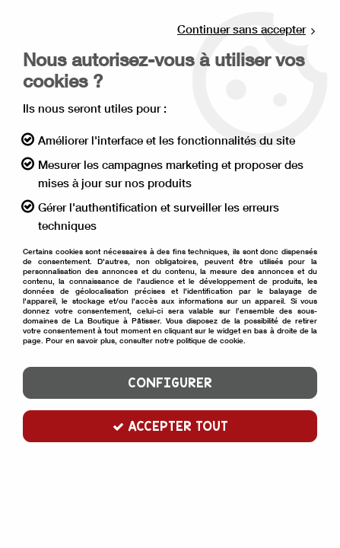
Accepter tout (170, 426)
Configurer (170, 382)
